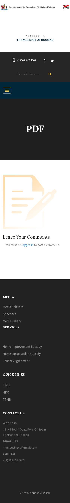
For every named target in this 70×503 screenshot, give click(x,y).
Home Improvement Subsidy (22, 347)
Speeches (9, 314)
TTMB (7, 399)
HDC (6, 392)
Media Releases (13, 307)
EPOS (6, 385)
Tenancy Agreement (16, 361)
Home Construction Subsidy (22, 354)
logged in (27, 245)
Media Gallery (12, 321)
